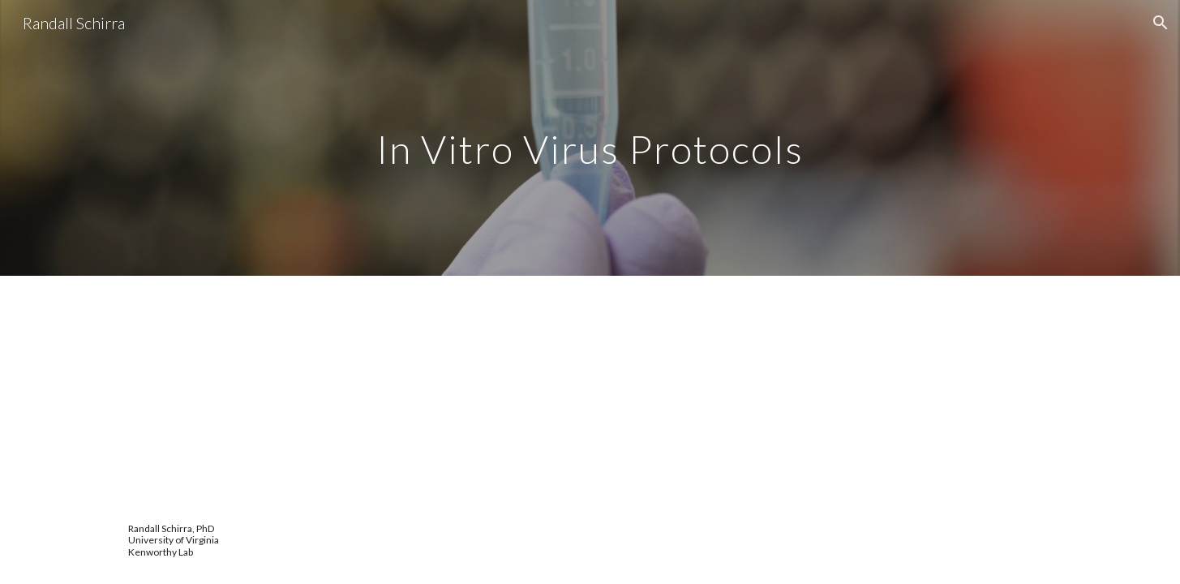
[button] (1160, 22)
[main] (590, 137)
